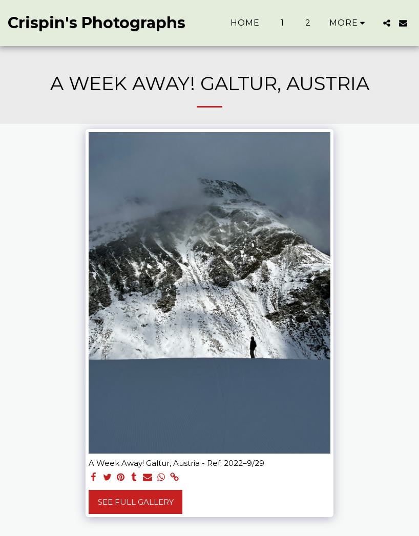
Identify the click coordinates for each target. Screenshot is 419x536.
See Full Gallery (136, 502)
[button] (386, 23)
